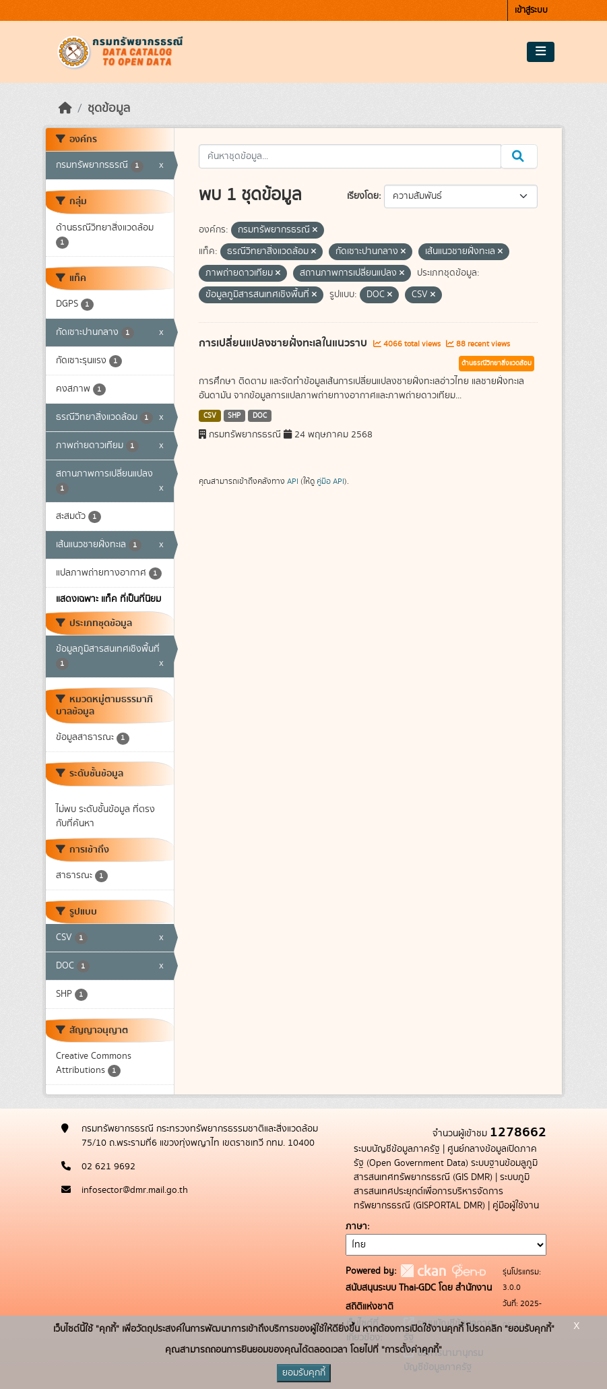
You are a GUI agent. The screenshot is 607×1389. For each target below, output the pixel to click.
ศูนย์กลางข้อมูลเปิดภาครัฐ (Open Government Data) (445, 1156)
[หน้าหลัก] (65, 108)
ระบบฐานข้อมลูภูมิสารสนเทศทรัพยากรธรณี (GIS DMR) (446, 1170)
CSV (209, 415)
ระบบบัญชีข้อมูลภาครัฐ (397, 1149)
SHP (234, 415)
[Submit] (519, 156)
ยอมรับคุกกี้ (303, 1373)
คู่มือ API (330, 481)
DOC (260, 415)
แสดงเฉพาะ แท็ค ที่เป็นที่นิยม (108, 599)
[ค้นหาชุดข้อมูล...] (350, 156)
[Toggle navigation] (540, 52)
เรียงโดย (363, 196)
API (292, 481)
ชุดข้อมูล (109, 108)
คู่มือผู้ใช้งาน (515, 1205)
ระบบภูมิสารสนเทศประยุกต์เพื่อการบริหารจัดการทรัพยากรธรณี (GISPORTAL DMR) (442, 1191)
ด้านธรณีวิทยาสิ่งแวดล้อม (496, 363)
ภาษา (356, 1226)
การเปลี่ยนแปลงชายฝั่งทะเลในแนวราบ (284, 343)
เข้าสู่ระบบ (531, 10)
